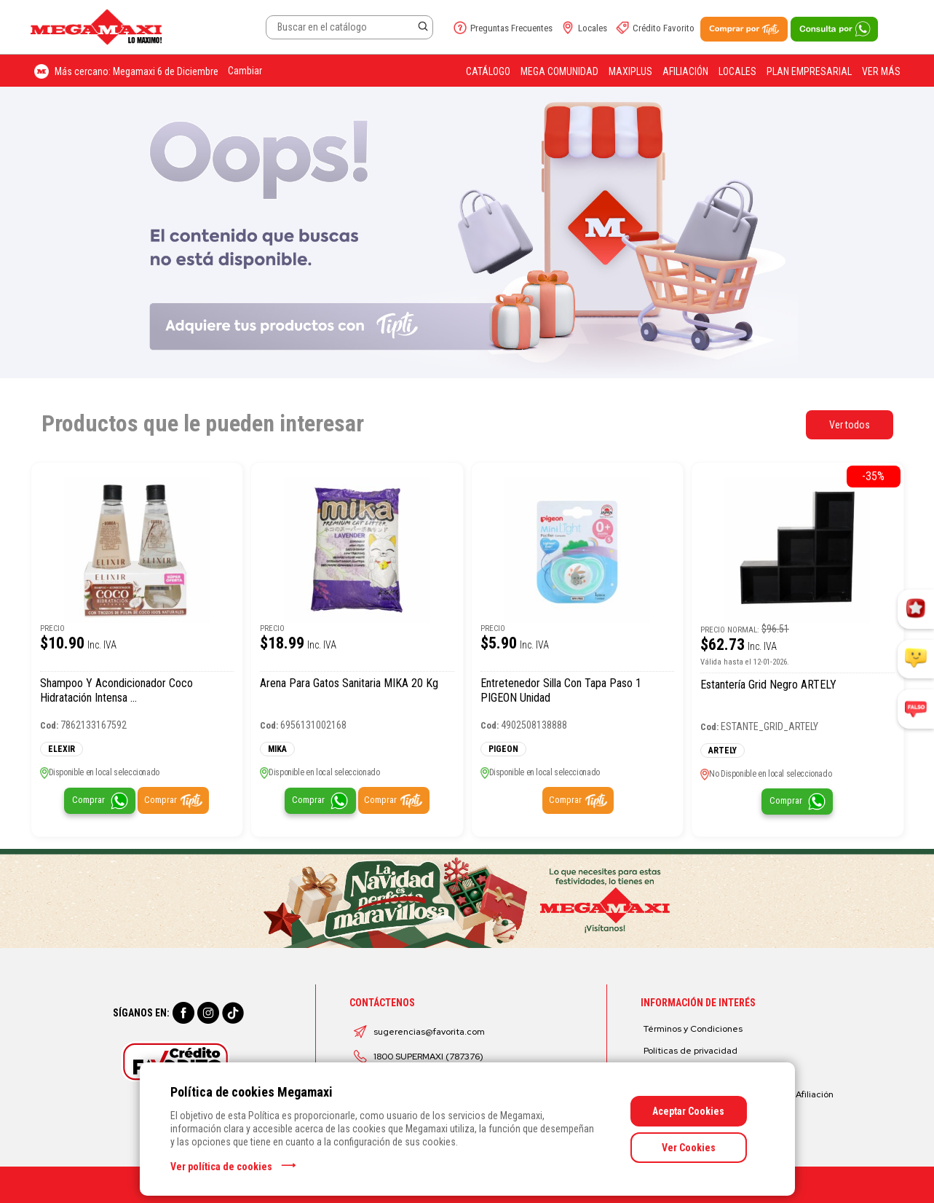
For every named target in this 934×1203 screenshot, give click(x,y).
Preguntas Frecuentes (511, 28)
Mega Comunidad (559, 71)
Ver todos (849, 425)
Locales (592, 28)
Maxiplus (630, 71)
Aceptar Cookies (688, 1111)
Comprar (88, 799)
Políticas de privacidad (690, 1051)
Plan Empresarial (809, 71)
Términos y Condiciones (693, 1029)
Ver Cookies (689, 1147)
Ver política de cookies (221, 1166)
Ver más (881, 71)
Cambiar (245, 71)
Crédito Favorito (663, 28)
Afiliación (685, 71)
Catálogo (488, 71)
